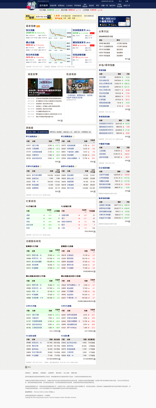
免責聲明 (51, 373)
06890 (64, 324)
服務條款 (36, 373)
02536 (28, 155)
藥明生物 (70, 265)
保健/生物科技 (67, 222)
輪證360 (112, 6)
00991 (64, 352)
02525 (28, 182)
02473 (64, 145)
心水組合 (69, 6)
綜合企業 (29, 225)
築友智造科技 (37, 158)
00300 (28, 265)
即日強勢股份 (31, 136)
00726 (28, 158)
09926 (64, 188)
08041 (64, 152)
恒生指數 (30, 30)
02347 (64, 149)
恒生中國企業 (37, 352)
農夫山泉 (70, 178)
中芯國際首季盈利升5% (43, 111)
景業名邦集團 (72, 318)
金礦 (69, 18)
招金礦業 (70, 155)
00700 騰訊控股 (66, 16)
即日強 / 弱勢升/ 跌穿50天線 (37, 132)
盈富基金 (35, 349)
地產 (28, 218)
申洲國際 (35, 268)
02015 (28, 255)
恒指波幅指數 (79, 54)
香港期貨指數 (104, 117)
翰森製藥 (70, 182)
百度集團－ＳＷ (37, 298)
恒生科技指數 (32, 54)
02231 (64, 318)
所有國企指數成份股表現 (85, 301)
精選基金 (61, 6)
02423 (28, 291)
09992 (64, 295)
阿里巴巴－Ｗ (37, 258)
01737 (28, 152)
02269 (64, 265)
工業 (63, 228)
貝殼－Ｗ (35, 291)
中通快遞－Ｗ (72, 298)
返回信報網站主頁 (43, 1)
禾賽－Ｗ (35, 182)
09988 (28, 258)
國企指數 (30, 42)
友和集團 (70, 149)
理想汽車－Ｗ (37, 255)
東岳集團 (35, 185)
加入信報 (67, 373)
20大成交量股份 (88, 359)
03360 (28, 178)
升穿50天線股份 (32, 166)
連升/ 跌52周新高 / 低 (82, 132)
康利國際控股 (72, 324)
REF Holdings (71, 328)
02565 (64, 158)
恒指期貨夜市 (82, 30)
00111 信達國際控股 (106, 46)
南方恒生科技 (72, 343)
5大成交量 (65, 336)
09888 (28, 298)
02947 (64, 315)
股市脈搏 (44, 5)
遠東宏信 (35, 178)
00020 (64, 355)
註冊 (126, 1)
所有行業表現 (89, 231)
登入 (120, 1)
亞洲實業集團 (37, 152)
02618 (64, 255)
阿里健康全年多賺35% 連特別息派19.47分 (49, 114)
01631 (64, 328)
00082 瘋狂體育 (104, 43)
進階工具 (127, 6)
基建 (28, 215)
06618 (64, 185)
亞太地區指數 (104, 168)
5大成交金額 (31, 336)
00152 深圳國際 (104, 49)
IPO (97, 5)
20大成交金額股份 (52, 359)
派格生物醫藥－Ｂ (73, 158)
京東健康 (70, 185)
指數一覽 (104, 6)
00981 (64, 268)
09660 (64, 285)
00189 (28, 185)
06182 (28, 328)
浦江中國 (35, 145)
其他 (28, 222)
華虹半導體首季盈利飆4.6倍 (44, 116)
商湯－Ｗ (70, 355)
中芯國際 (70, 268)
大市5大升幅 (31, 306)
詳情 (126, 109)
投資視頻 (71, 74)
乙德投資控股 (37, 328)
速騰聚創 (35, 188)
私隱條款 (43, 373)
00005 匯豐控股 (89, 16)
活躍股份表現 (33, 241)
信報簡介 (28, 373)
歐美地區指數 (104, 198)
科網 (73, 18)
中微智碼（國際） (73, 152)
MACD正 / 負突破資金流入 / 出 (61, 132)
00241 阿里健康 (104, 52)
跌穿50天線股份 (67, 166)
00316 (28, 175)
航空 (63, 225)
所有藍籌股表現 (88, 271)
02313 (28, 268)
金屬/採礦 (65, 215)
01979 (28, 149)
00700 (28, 346)
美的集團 (35, 265)
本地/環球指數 (107, 65)
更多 (59, 120)
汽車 (64, 18)
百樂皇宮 (35, 155)
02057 (64, 298)
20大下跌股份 (89, 331)
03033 (64, 343)
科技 (28, 228)
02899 (64, 175)
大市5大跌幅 (66, 306)
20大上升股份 (54, 331)
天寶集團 (35, 149)
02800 (28, 349)
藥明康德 (70, 258)
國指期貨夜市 (82, 42)
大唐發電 (70, 352)
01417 (28, 145)
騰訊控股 (35, 346)
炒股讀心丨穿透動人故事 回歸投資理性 (48, 106)
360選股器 (84, 5)
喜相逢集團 (71, 145)
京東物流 (70, 255)
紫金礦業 (70, 175)
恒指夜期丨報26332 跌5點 (44, 109)
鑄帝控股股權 (72, 315)
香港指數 (102, 70)
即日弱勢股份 (66, 136)
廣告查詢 (59, 373)
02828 (28, 352)
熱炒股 (91, 6)
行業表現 (31, 201)
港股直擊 (53, 6)
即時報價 (77, 6)
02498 (28, 188)
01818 (64, 155)
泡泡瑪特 (70, 295)
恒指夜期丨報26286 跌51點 (44, 103)
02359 (64, 258)
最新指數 (31, 26)
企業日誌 (104, 31)
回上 (29, 367)
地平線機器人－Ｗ (73, 285)
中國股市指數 (104, 144)
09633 (64, 178)
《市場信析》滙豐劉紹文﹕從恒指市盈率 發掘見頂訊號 (79, 97)
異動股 (29, 127)
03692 (64, 182)
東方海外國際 (37, 175)
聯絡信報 (74, 373)
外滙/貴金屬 (119, 5)
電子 (63, 218)
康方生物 (70, 188)
